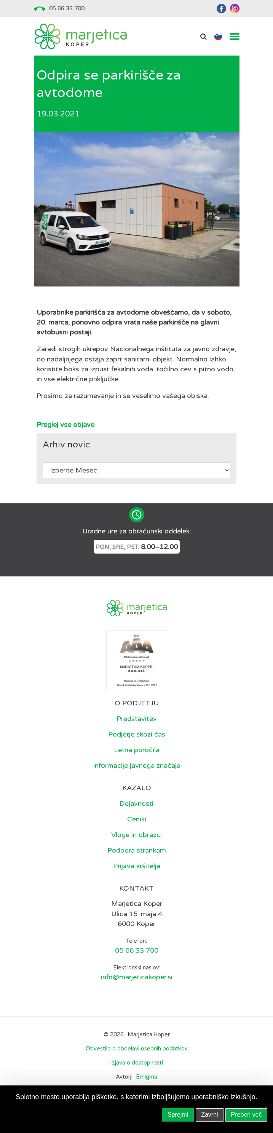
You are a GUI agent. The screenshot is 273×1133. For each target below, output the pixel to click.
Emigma (146, 1077)
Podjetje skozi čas (136, 734)
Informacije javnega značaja (136, 765)
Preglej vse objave (65, 424)
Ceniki (136, 819)
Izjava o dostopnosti (136, 1062)
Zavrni (209, 1114)
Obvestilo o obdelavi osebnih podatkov (137, 1048)
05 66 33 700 (67, 8)
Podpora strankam (136, 850)
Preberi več (246, 1114)
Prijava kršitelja (136, 866)
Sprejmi (178, 1114)
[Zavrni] (263, 1109)
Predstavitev (137, 718)
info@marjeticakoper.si (136, 977)
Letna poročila (137, 750)
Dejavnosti (136, 803)
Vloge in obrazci (136, 835)
